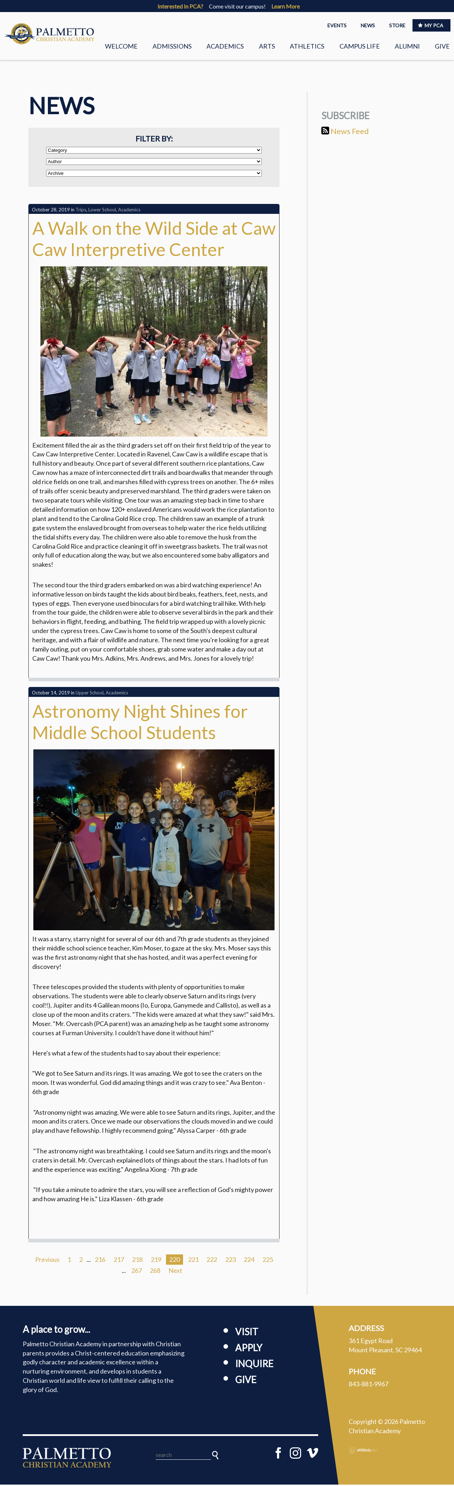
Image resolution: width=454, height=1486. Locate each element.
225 (267, 1261)
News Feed (345, 132)
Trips (81, 211)
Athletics (307, 46)
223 (230, 1261)
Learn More (285, 6)
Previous (47, 1261)
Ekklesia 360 (363, 1451)
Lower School (102, 211)
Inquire (254, 1365)
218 (137, 1261)
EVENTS (337, 25)
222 (211, 1261)
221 (193, 1261)
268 (155, 1272)
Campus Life (359, 46)
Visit (246, 1333)
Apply (248, 1349)
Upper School (90, 694)
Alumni (407, 46)
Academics (225, 46)
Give (442, 46)
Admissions (172, 46)
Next (175, 1272)
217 (119, 1261)
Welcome (121, 46)
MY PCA (430, 25)
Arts (267, 46)
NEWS (368, 25)
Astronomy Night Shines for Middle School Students (140, 723)
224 (249, 1261)
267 (136, 1272)
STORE (397, 25)
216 (100, 1261)
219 (156, 1261)
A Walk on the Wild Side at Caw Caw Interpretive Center (154, 240)
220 (174, 1261)
